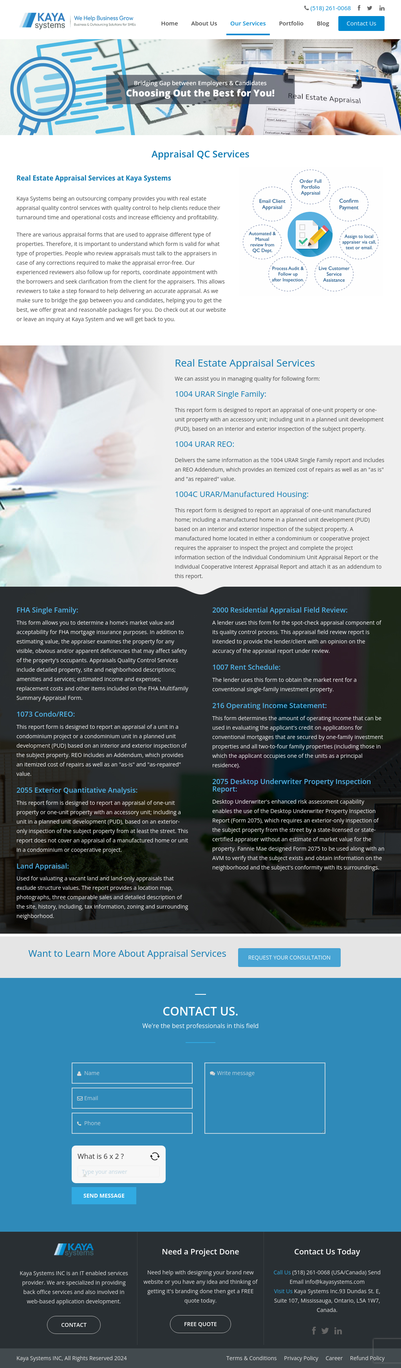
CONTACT (74, 1324)
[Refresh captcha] (155, 1156)
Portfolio (291, 23)
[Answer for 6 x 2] (119, 1171)
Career (334, 1358)
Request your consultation (289, 957)
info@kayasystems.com (335, 1281)
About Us (204, 23)
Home (169, 23)
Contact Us (361, 23)
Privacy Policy (301, 1358)
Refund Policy (367, 1358)
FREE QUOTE (200, 1324)
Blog (323, 23)
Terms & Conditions (251, 1358)
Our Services (248, 23)
